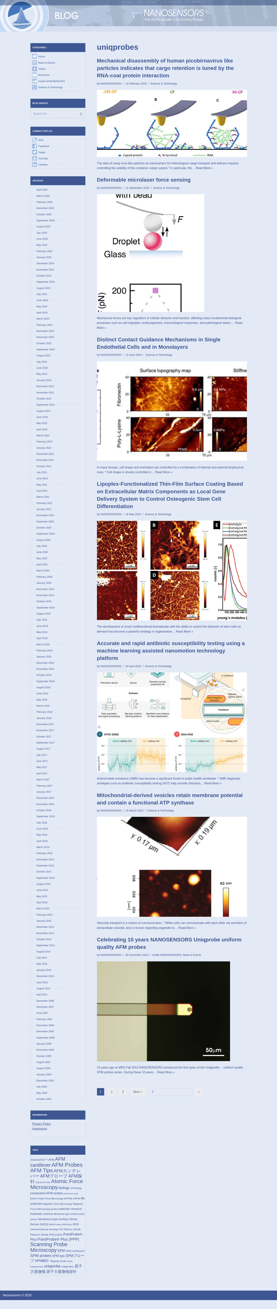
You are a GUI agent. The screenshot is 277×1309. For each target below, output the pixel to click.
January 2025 (44, 258)
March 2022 (43, 438)
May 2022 (42, 425)
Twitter (42, 153)
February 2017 (45, 791)
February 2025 (45, 252)
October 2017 (44, 741)
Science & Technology (50, 87)
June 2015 (42, 896)
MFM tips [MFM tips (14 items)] (67, 1233)
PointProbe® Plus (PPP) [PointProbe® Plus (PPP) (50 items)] (58, 1248)
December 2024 (45, 264)
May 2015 (42, 902)
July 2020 (42, 549)
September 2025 (46, 221)
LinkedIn (43, 165)
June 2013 (42, 989)
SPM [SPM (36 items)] (61, 1259)
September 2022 (46, 407)
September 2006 (46, 1044)
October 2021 (44, 469)
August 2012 (43, 995)
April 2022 (42, 431)
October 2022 (44, 400)
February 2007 (45, 1026)
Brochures (44, 75)
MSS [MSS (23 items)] (76, 1232)
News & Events (46, 62)
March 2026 (43, 196)
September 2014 (46, 952)
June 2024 (42, 302)
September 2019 (46, 611)
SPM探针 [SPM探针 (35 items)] (42, 1270)
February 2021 (45, 506)
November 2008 (45, 1007)
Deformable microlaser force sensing (144, 180)
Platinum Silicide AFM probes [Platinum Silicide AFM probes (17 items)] (46, 1243)
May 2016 (42, 840)
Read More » (205, 168)
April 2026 (42, 190)
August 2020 (43, 543)
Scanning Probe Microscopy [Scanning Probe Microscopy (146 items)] (48, 1256)
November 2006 (45, 1038)
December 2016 (45, 803)
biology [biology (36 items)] (64, 1196)
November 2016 (45, 809)
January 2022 (44, 450)
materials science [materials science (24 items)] (41, 1222)
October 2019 (44, 605)
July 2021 (42, 475)
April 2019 (42, 642)
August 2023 (43, 357)
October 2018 (44, 679)
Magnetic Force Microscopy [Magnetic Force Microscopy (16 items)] (57, 1212)
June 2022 (42, 419)
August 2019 (43, 617)
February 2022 (45, 444)
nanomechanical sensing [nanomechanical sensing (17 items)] (44, 1237)
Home (41, 56)
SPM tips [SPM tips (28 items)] (58, 1264)
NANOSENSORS (111, 83)
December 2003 (45, 1088)
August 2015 (43, 890)
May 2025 (42, 246)
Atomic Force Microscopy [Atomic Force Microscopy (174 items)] (56, 1192)
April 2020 (42, 568)
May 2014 (42, 970)
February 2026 (45, 202)
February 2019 (45, 654)
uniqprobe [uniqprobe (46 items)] (52, 1275)
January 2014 (44, 976)
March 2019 (43, 648)
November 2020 (45, 524)
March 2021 (43, 500)
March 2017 (43, 784)
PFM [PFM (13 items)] (60, 1238)
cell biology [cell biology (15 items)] (76, 1196)
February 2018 (45, 716)
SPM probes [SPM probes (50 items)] (41, 1264)
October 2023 (44, 345)
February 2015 (45, 921)
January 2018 (44, 722)
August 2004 (43, 1075)
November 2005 (45, 1057)
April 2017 (42, 778)
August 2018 (43, 691)
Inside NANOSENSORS (51, 81)
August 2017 (43, 753)
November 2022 (45, 394)
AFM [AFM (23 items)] (51, 1167)
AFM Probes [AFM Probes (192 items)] (67, 1173)
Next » (137, 1092)
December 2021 (45, 456)
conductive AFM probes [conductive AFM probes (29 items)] (46, 1201)
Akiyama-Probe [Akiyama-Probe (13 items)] (43, 1190)
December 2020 (45, 518)
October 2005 (44, 1063)
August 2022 (43, 413)
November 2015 (45, 871)
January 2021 (44, 512)
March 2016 (43, 852)
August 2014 (43, 958)
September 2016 (46, 821)
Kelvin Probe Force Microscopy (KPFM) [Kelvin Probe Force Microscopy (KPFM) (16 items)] (51, 1207)
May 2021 (42, 487)
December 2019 (45, 593)
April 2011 (42, 1001)
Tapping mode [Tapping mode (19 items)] (58, 1270)
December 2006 (45, 1032)
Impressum (39, 1136)
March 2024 (43, 320)
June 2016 (42, 834)
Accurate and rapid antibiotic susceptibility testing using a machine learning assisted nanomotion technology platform (171, 651)
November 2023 (45, 339)
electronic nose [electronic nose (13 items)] (71, 1202)
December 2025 (45, 209)
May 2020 (42, 562)
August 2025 (43, 227)
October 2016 (44, 815)
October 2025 (44, 215)
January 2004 (44, 1081)
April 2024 (42, 314)
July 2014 (42, 964)
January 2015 (44, 927)
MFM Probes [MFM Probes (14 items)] (55, 1233)
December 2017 (45, 729)
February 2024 (45, 326)
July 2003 (42, 1094)
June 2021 (42, 481)
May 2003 (42, 1100)
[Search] (57, 114)
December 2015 (45, 865)
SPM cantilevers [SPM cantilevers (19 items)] (75, 1259)
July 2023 (42, 363)
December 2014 (45, 933)
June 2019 (42, 630)
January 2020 (44, 586)
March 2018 (43, 710)
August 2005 (43, 1069)
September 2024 (46, 283)
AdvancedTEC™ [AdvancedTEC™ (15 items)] (39, 1168)
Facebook (43, 146)
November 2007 (45, 1013)
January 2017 (44, 797)
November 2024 (45, 271)
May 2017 (42, 772)
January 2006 (44, 1051)
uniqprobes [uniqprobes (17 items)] (67, 1275)
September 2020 (46, 537)
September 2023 (46, 351)
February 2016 (45, 859)
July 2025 (42, 233)
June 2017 (42, 766)
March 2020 (43, 574)
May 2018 (42, 704)
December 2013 (45, 983)
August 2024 (43, 289)
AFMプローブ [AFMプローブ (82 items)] (54, 1184)
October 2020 (44, 531)
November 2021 (45, 462)
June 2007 (42, 1020)
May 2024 (42, 308)
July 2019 (42, 623)
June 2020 (42, 555)
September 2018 (46, 685)
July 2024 (42, 295)
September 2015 (46, 883)
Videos (42, 69)
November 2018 (45, 673)
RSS (41, 140)
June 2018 (42, 698)
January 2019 (44, 661)
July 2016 (42, 828)
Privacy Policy (41, 1131)
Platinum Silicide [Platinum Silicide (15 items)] (72, 1238)
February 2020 (45, 580)
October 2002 (44, 1106)
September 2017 (46, 747)
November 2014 (45, 939)
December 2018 (45, 667)
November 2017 (45, 735)
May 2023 (42, 376)
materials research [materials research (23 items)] (70, 1217)
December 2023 (45, 332)
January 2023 (44, 382)
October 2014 (44, 945)
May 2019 (42, 636)
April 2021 (42, 493)
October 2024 (44, 277)
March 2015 (43, 914)
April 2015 (42, 908)
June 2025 (42, 240)
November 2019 (45, 599)
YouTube (43, 159)
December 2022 (45, 388)
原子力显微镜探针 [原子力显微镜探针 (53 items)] (61, 1280)
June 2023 (42, 370)
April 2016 (42, 846)
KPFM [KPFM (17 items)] (76, 1206)
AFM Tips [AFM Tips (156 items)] (41, 1179)
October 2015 (44, 877)
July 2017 (42, 760)
